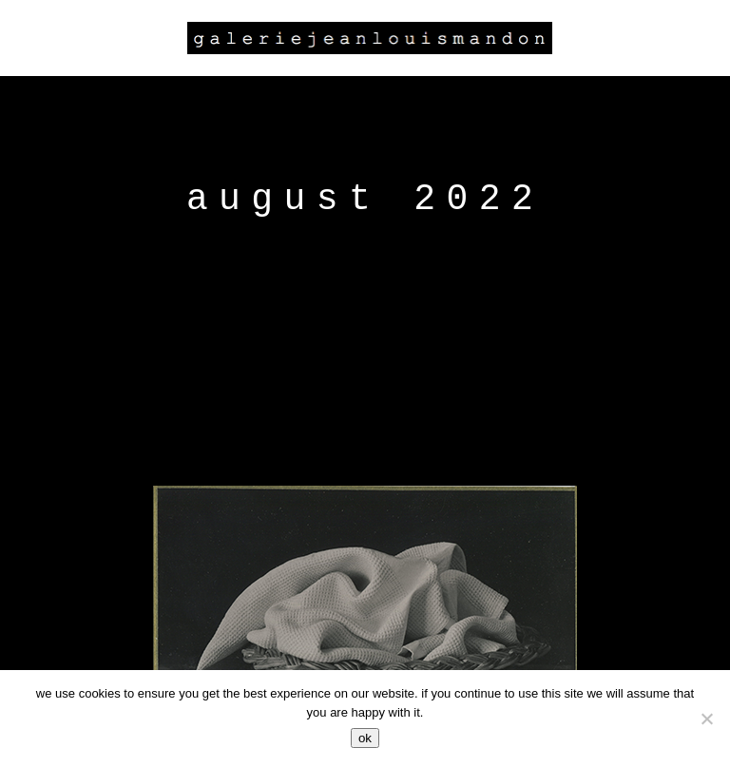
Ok (365, 738)
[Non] (706, 718)
